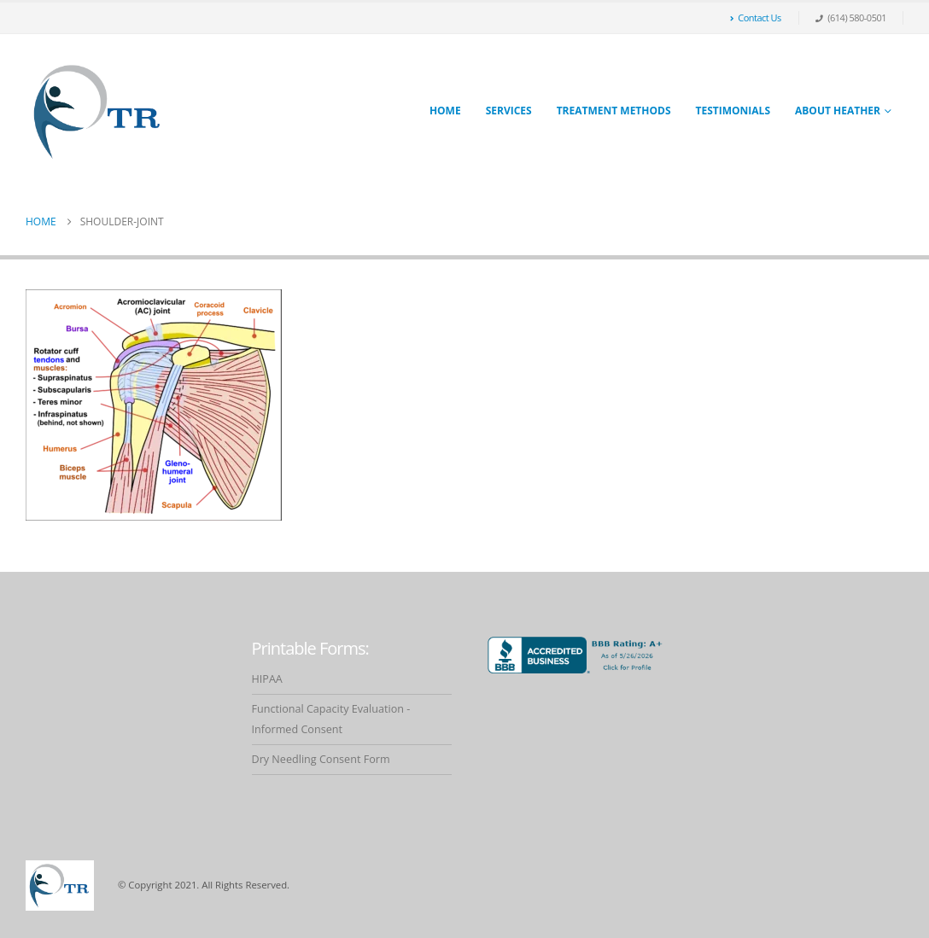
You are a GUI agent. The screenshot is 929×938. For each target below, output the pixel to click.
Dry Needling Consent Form (321, 759)
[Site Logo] (98, 111)
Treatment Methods (614, 110)
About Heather (837, 110)
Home (445, 110)
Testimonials (733, 110)
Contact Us (755, 17)
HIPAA (267, 679)
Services (509, 110)
